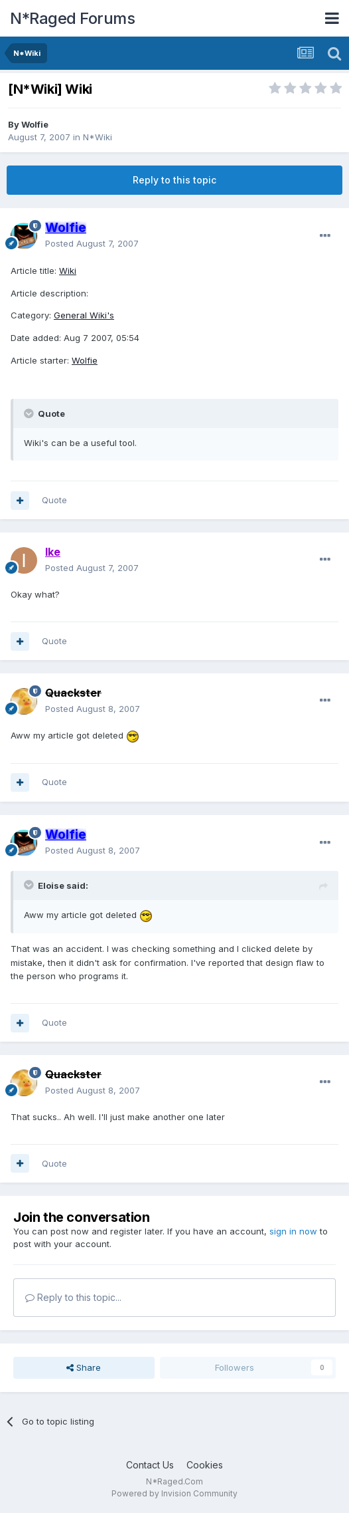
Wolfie (34, 124)
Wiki (67, 270)
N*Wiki (97, 137)
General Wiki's (84, 315)
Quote (54, 500)
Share (83, 1367)
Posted (92, 243)
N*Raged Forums (72, 18)
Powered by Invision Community (174, 1493)
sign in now (293, 1231)
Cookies (204, 1464)
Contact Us (150, 1464)
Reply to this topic (174, 179)
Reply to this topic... (73, 1297)
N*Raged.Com (174, 1481)
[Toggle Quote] (30, 413)
